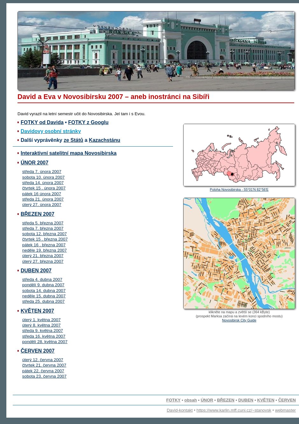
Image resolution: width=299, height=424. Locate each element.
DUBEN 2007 (36, 270)
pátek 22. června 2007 (43, 370)
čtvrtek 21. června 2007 (44, 365)
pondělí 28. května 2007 (44, 341)
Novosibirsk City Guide (239, 320)
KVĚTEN (266, 400)
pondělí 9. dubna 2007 (43, 284)
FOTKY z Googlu (88, 122)
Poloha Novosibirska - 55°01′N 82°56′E (239, 189)
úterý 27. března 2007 (43, 261)
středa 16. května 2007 (44, 336)
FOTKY (173, 400)
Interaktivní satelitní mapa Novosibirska (68, 153)
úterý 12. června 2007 (42, 359)
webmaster (285, 410)
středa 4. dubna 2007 (42, 279)
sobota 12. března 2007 (44, 233)
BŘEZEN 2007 (37, 214)
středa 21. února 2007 (43, 199)
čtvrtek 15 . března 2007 (45, 239)
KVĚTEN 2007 (37, 311)
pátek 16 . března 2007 (44, 244)
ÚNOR (207, 400)
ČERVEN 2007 (37, 351)
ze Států (73, 140)
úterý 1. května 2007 (41, 319)
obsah (190, 400)
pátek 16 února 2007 (41, 193)
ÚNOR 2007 (34, 162)
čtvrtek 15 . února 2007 (44, 188)
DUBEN (245, 400)
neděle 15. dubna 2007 (44, 296)
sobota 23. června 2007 (44, 376)
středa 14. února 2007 (43, 182)
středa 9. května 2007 (42, 330)
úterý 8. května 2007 (41, 325)
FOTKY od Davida (42, 122)
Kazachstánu (104, 140)
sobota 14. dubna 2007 (44, 290)
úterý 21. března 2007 (43, 255)
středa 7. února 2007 (41, 171)
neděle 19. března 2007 (44, 250)
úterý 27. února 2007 (41, 204)
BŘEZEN (225, 400)
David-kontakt (180, 410)
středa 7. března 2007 (43, 228)
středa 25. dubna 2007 (43, 301)
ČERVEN (287, 400)
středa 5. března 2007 (43, 223)
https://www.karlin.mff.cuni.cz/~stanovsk (234, 410)
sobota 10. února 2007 (43, 177)
